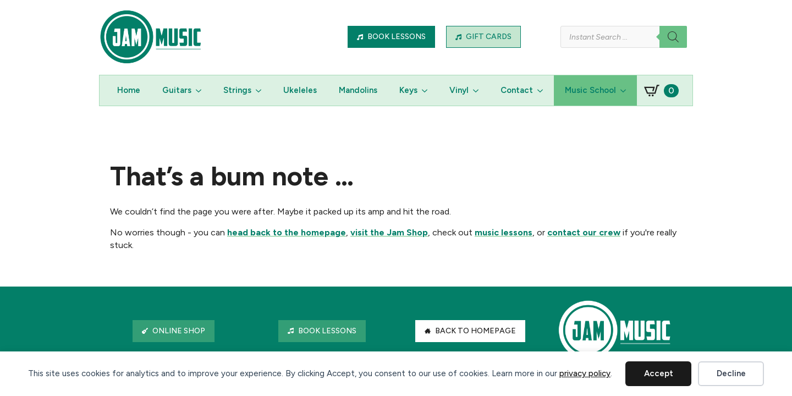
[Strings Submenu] (261, 90)
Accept (658, 373)
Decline (731, 373)
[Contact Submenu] (543, 90)
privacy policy (584, 373)
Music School (590, 90)
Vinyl (459, 90)
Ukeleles (300, 90)
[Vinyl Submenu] (479, 90)
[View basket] (661, 91)
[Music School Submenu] (626, 90)
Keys (408, 90)
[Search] (673, 37)
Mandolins (358, 90)
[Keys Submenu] (427, 90)
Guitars (176, 90)
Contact (517, 90)
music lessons (503, 232)
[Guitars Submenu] (201, 90)
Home (128, 90)
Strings (237, 90)
